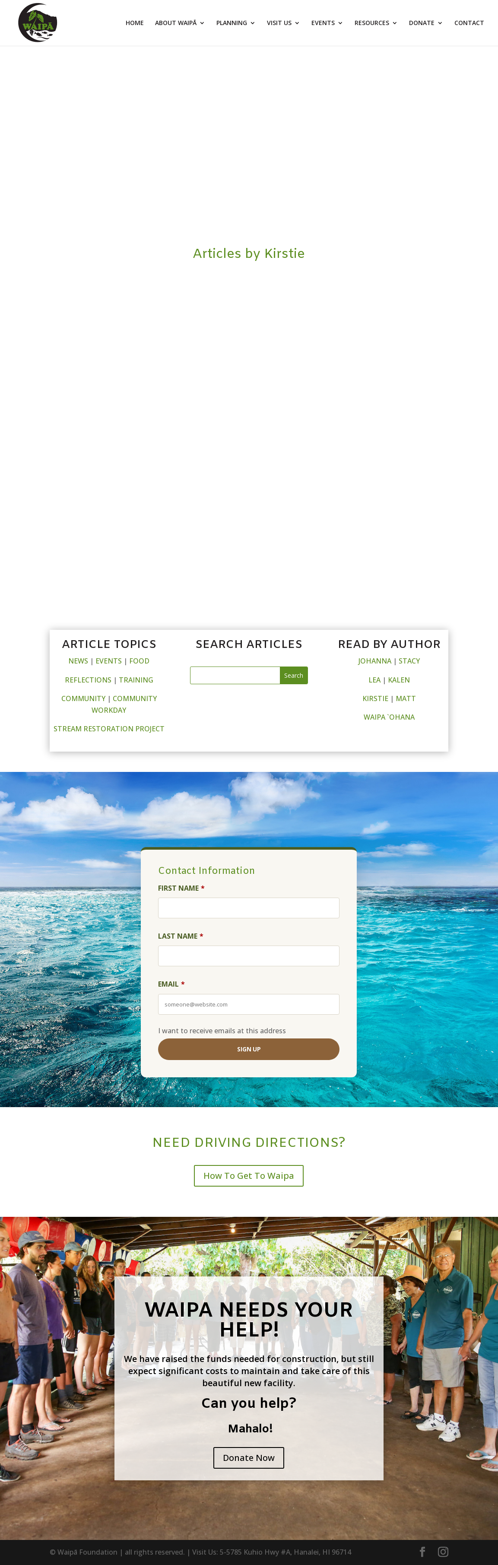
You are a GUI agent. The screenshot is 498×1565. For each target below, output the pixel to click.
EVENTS (323, 23)
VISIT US (279, 23)
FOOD (139, 661)
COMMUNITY (83, 698)
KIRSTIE (375, 698)
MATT (406, 698)
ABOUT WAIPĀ (176, 23)
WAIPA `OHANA (389, 717)
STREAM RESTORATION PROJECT (109, 728)
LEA (374, 680)
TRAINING (136, 680)
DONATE (422, 23)
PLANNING (231, 23)
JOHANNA (374, 661)
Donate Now (249, 1457)
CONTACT (469, 23)
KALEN (399, 680)
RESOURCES (372, 23)
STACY (409, 661)
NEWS (78, 661)
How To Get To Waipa (248, 1175)
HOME (135, 23)
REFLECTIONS (88, 680)
